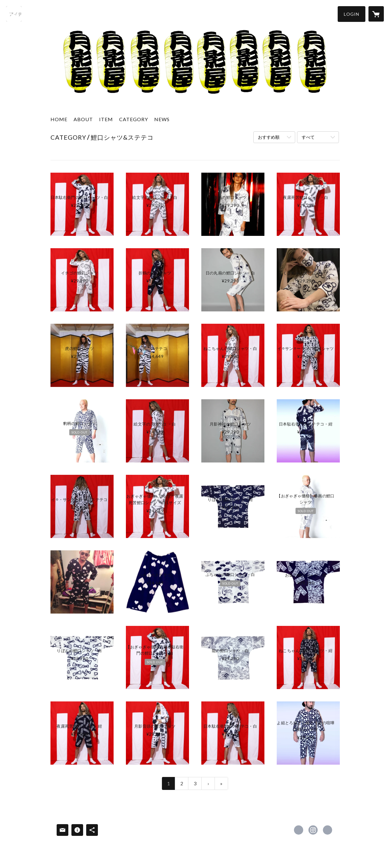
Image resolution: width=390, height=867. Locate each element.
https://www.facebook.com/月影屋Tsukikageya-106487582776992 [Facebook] (298, 830)
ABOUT (83, 119)
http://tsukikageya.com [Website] (327, 830)
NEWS (162, 119)
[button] (351, 14)
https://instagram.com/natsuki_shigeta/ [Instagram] (313, 830)
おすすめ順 (268, 137)
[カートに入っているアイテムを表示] (376, 14)
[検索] (14, 14)
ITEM (106, 119)
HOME (58, 119)
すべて (308, 137)
